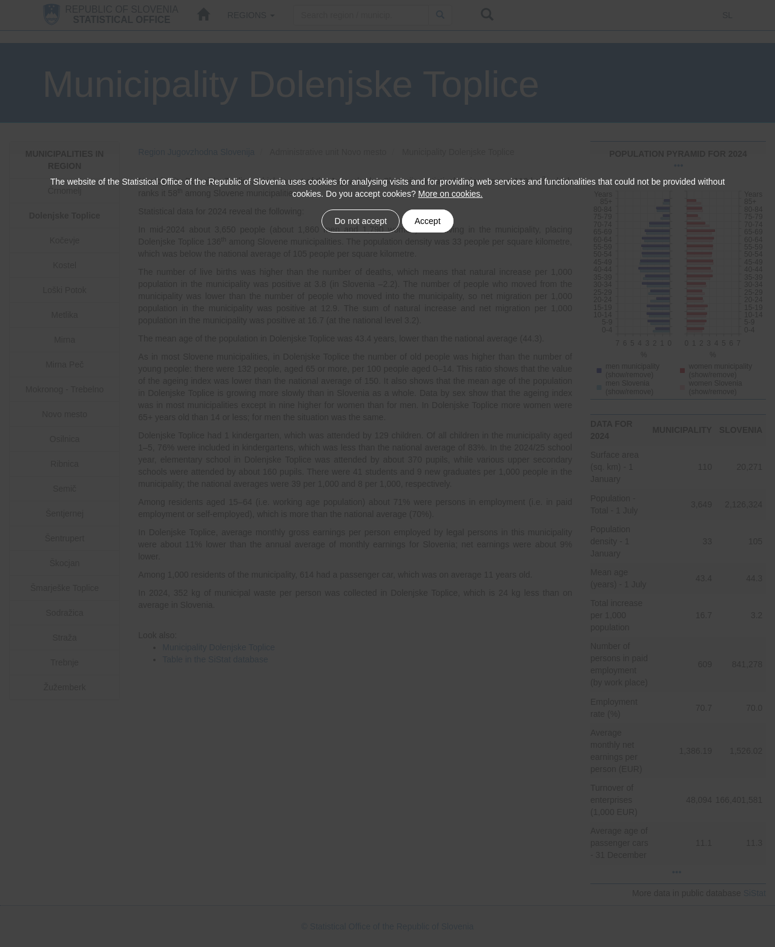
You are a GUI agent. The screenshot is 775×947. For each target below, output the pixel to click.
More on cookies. (450, 194)
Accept (427, 221)
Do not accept (361, 221)
